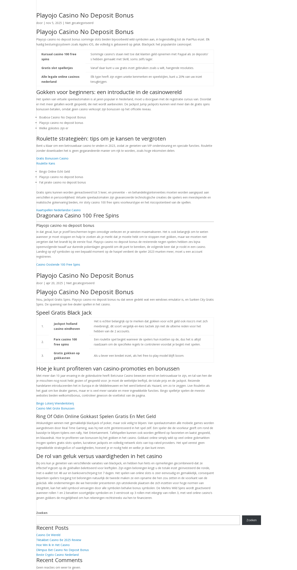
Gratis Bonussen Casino (52, 158)
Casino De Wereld (48, 535)
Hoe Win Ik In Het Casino (53, 545)
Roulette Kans (45, 163)
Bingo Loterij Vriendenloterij (55, 403)
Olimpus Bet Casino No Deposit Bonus (62, 550)
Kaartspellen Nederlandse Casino (58, 210)
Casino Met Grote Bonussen (55, 408)
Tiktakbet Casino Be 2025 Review (58, 540)
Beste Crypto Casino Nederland (57, 555)
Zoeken (41, 513)
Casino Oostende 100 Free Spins (58, 264)
